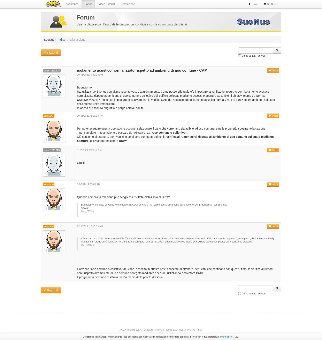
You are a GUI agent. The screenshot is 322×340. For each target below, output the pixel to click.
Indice (62, 39)
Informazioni (226, 336)
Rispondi (51, 52)
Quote (273, 70)
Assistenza (72, 4)
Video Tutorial (106, 4)
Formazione (128, 4)
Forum (88, 4)
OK (236, 337)
